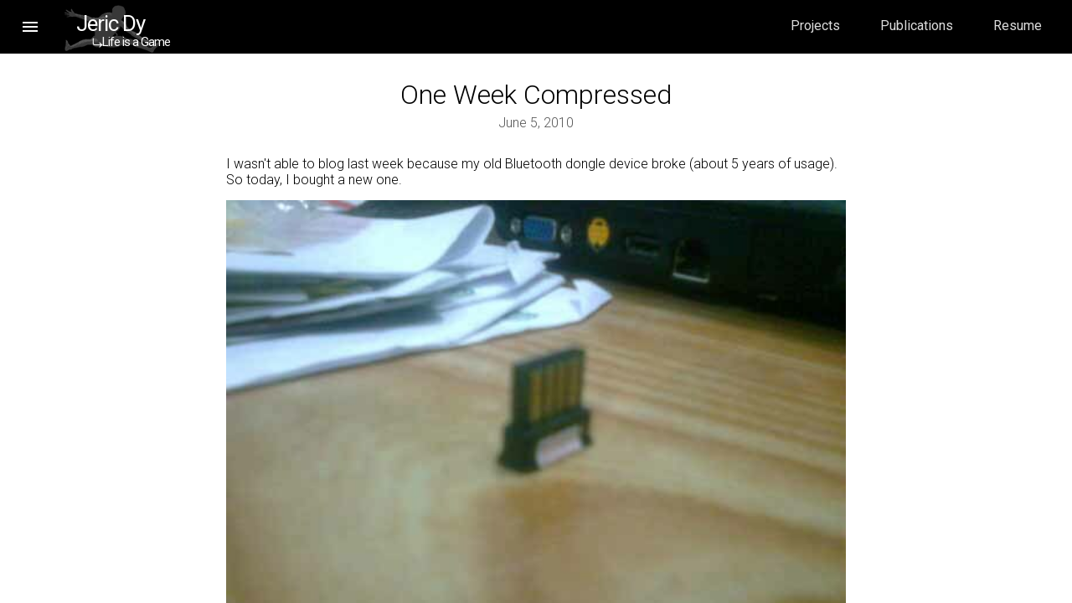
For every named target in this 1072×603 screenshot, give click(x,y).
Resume (1017, 26)
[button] (30, 27)
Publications (916, 26)
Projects (815, 26)
